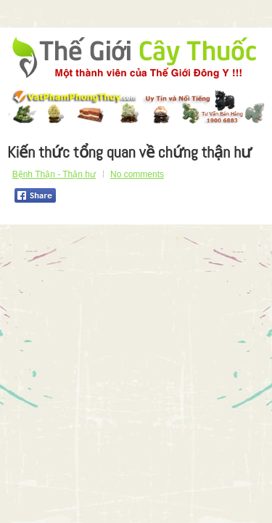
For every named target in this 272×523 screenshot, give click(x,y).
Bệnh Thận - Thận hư (54, 174)
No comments (137, 174)
